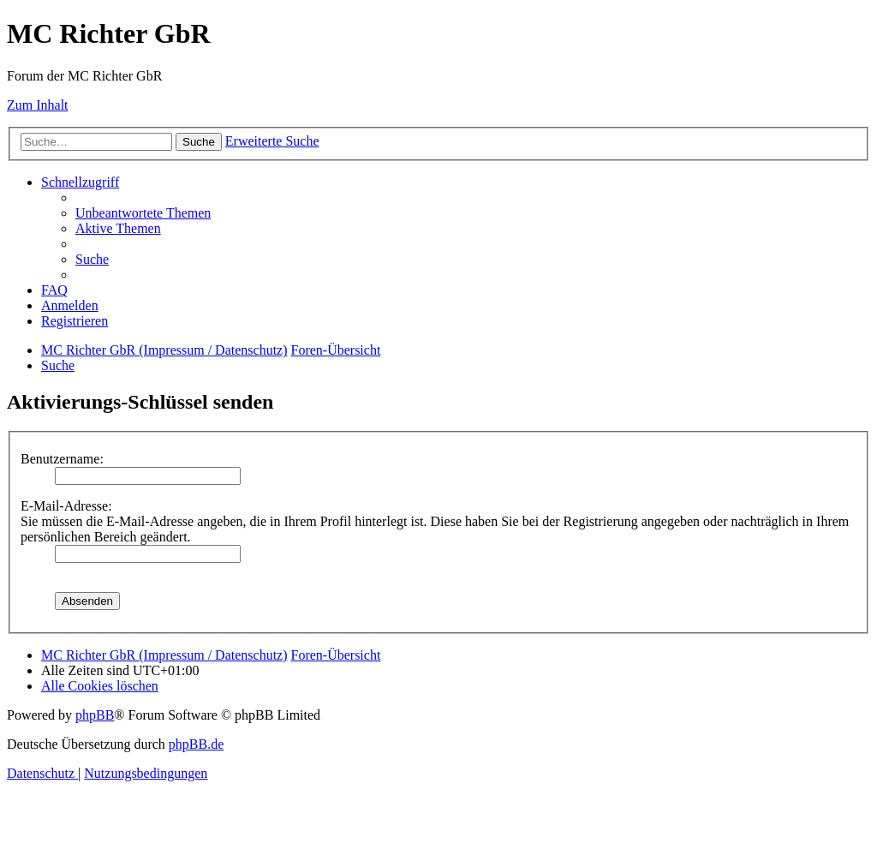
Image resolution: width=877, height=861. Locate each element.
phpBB (94, 715)
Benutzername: (62, 458)
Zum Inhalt (38, 105)
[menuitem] (143, 213)
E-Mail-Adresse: (66, 506)
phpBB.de (196, 744)
